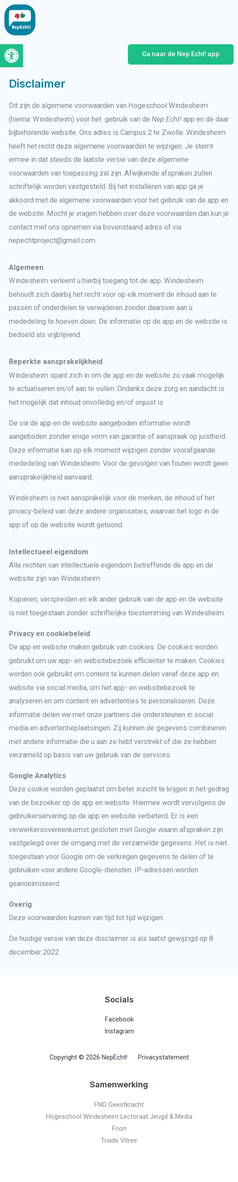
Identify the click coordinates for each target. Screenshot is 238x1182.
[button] (11, 55)
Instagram (119, 1031)
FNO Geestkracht (119, 1105)
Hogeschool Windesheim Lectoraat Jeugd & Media (119, 1117)
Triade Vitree (119, 1140)
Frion (119, 1128)
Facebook (119, 1019)
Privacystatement (163, 1057)
